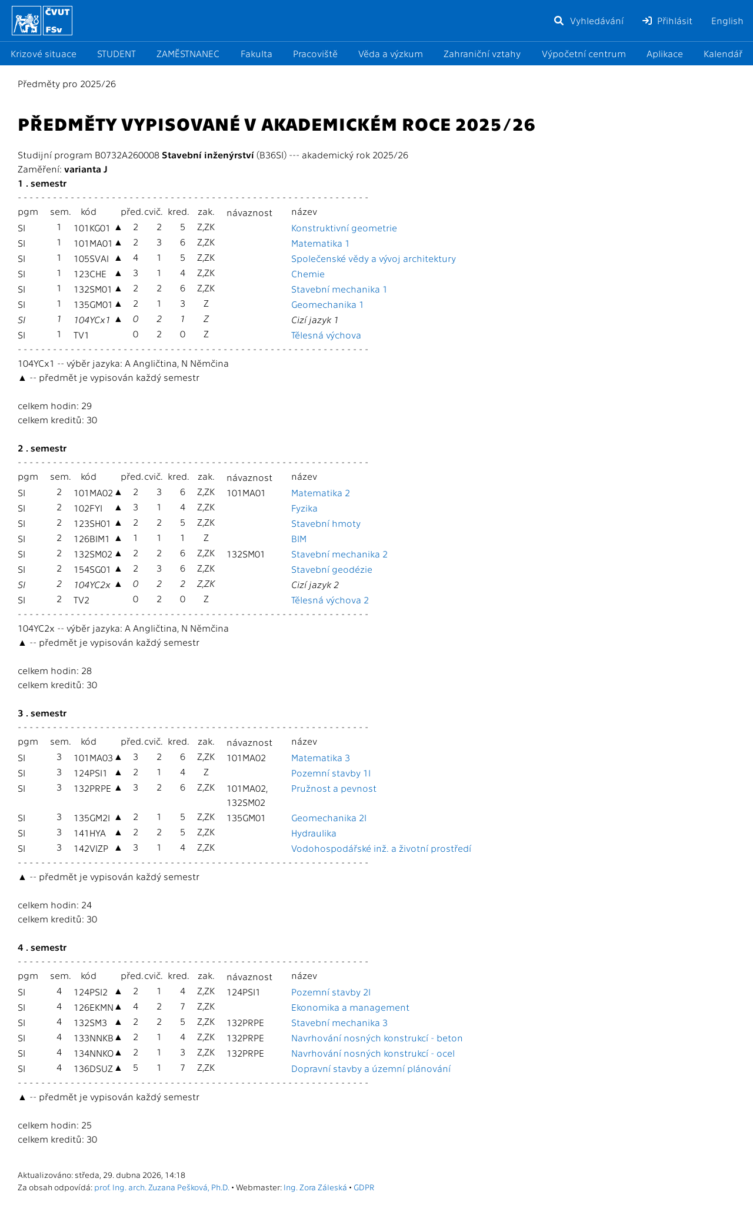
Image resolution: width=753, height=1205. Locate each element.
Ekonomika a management (350, 1007)
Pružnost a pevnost (333, 788)
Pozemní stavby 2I (331, 991)
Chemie (308, 273)
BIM (298, 538)
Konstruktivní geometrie (344, 227)
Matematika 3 (320, 757)
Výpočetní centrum (584, 53)
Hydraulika (313, 832)
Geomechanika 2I (328, 817)
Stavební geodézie (331, 569)
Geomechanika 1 (327, 304)
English (727, 20)
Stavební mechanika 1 (339, 288)
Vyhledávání (588, 20)
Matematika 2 (320, 492)
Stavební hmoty (326, 523)
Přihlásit (667, 20)
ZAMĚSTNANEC (187, 53)
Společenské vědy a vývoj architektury (373, 258)
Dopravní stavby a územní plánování (371, 1068)
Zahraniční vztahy (482, 53)
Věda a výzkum (390, 53)
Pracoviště (315, 53)
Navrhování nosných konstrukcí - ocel (373, 1052)
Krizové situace (43, 53)
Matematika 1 (320, 242)
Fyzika (304, 507)
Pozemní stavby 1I (331, 772)
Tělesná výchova (326, 334)
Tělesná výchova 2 (330, 599)
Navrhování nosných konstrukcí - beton (377, 1037)
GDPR (364, 1186)
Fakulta (256, 53)
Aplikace (665, 53)
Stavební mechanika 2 (339, 553)
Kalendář (723, 53)
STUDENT (116, 53)
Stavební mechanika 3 (339, 1022)
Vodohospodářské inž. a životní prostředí (381, 848)
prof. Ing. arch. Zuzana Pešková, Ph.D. (161, 1186)
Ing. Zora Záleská (315, 1186)
